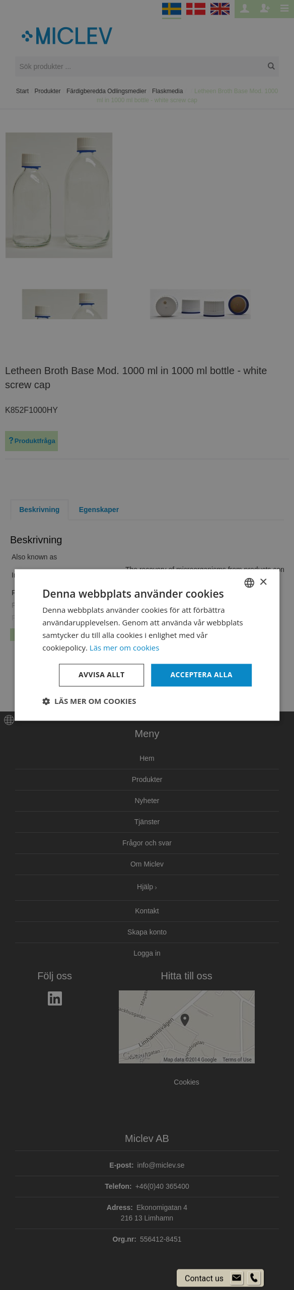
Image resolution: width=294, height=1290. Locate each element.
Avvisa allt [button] (101, 675)
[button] (89, 701)
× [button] (263, 582)
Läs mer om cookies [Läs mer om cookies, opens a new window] (125, 647)
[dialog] (147, 645)
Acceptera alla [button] (201, 675)
